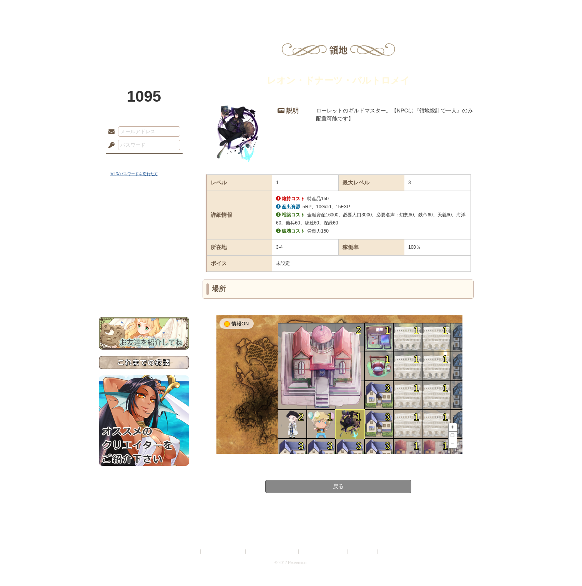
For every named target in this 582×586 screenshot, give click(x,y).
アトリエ (291, 9)
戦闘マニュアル (144, 268)
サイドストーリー (144, 223)
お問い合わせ (144, 293)
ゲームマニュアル (144, 237)
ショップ (400, 9)
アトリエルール (144, 258)
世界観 (144, 210)
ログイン (125, 161)
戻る (338, 486)
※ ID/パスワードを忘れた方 (134, 174)
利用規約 (190, 551)
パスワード (110, 145)
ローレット (236, 9)
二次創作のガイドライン (324, 551)
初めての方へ (144, 279)
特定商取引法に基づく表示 (272, 551)
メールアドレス (110, 132)
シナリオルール (144, 248)
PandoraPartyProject (144, 42)
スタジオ (345, 9)
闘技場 (455, 9)
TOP (127, 9)
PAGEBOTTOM (562, 564)
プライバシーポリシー (223, 551)
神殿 (182, 9)
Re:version (391, 551)
